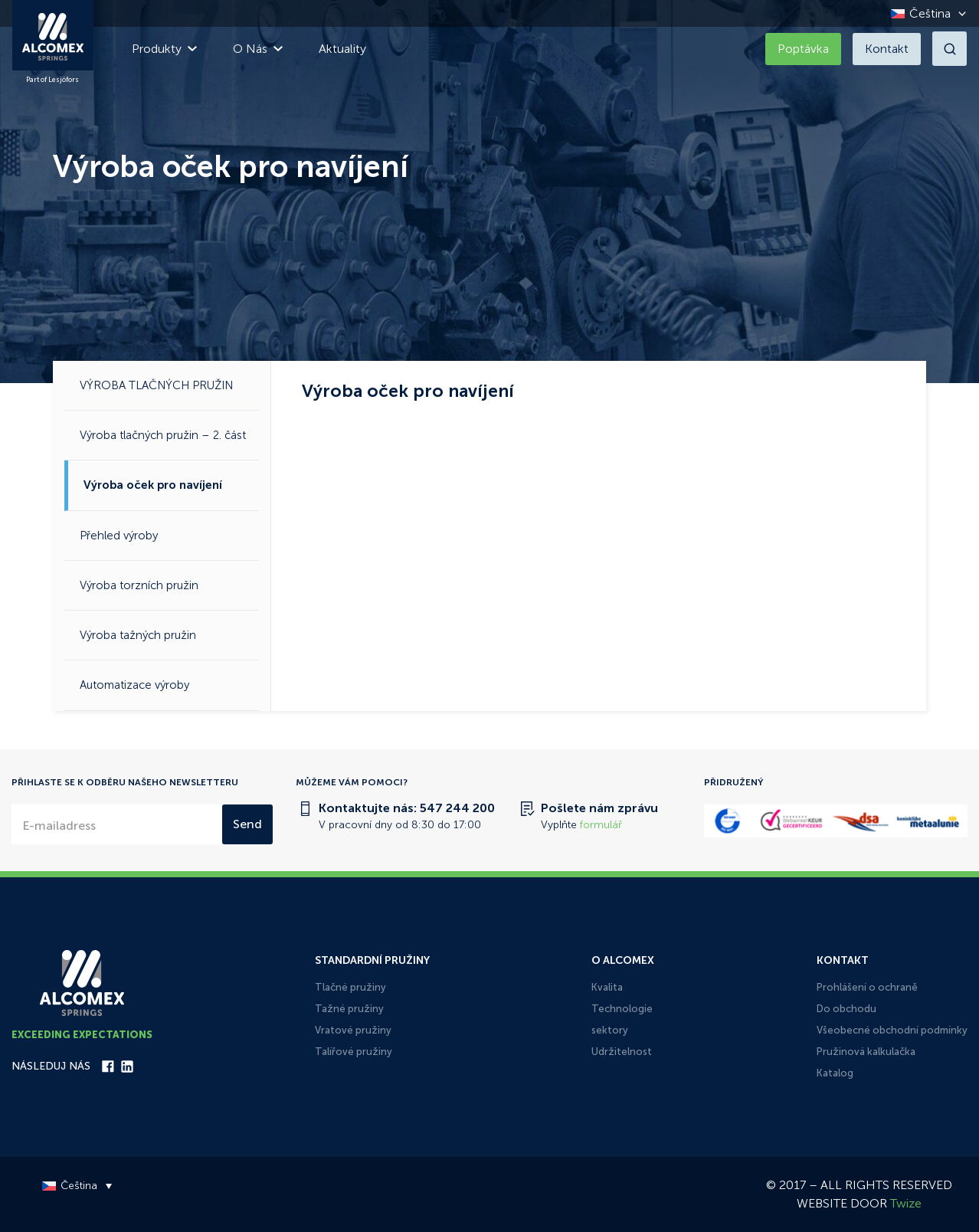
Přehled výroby (119, 535)
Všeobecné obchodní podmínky (892, 1030)
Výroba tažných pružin (138, 635)
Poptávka (803, 48)
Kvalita (607, 987)
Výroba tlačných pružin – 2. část (163, 435)
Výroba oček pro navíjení (152, 485)
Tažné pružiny (349, 1008)
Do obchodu (846, 1008)
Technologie (622, 1008)
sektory (609, 1030)
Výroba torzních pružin (139, 585)
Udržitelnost (621, 1051)
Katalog (835, 1073)
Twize (906, 1203)
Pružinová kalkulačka (866, 1051)
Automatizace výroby (134, 685)
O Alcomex (622, 960)
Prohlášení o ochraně (867, 987)
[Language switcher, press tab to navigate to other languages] (924, 13)
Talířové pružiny (353, 1051)
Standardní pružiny (372, 960)
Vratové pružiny (353, 1030)
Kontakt (887, 48)
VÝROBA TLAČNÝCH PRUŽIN (156, 385)
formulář (601, 824)
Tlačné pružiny (350, 987)
